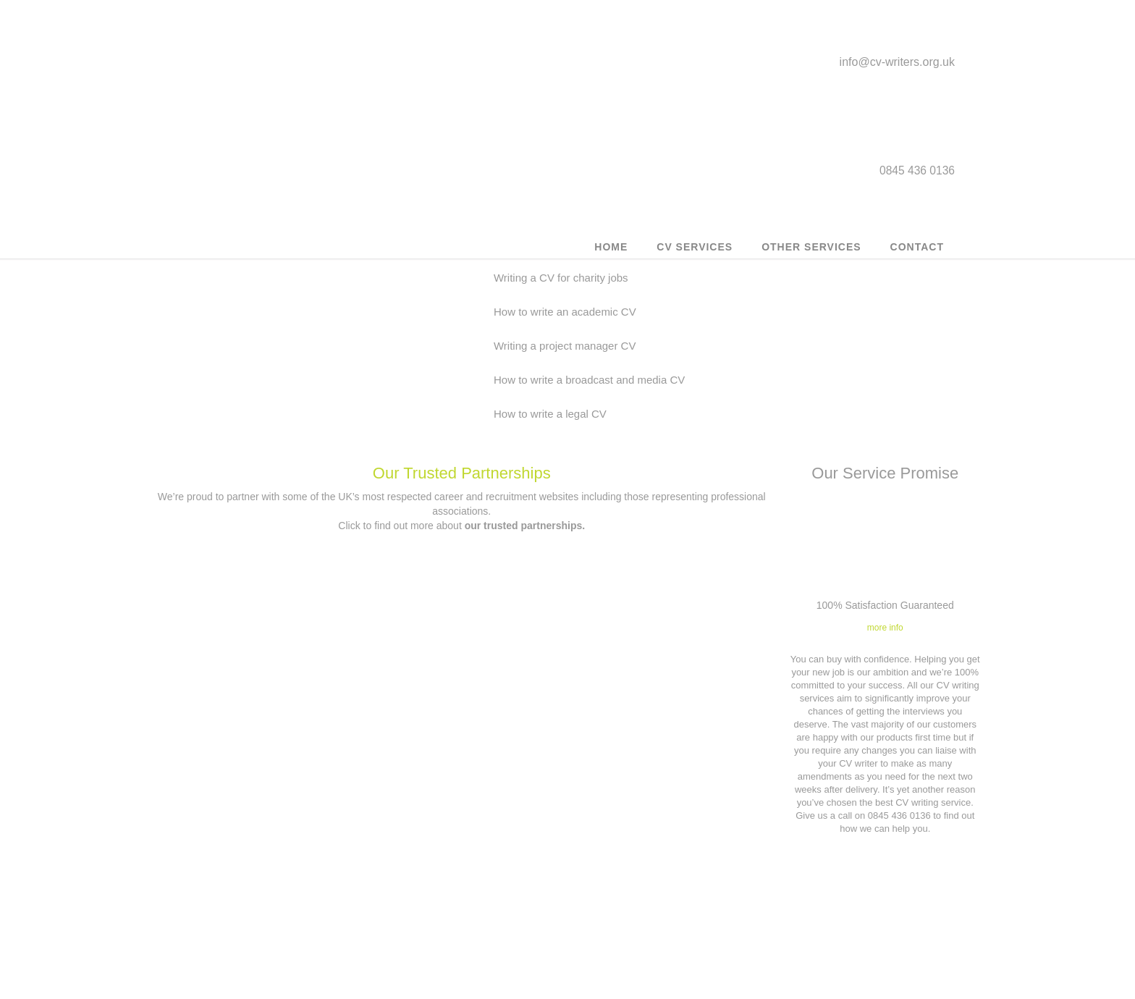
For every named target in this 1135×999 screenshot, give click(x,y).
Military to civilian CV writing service (250, 943)
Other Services (811, 257)
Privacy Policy (671, 892)
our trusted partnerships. (525, 402)
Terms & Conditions (671, 867)
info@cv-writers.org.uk (897, 68)
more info (885, 504)
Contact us (460, 883)
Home (611, 257)
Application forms (671, 943)
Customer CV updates (249, 867)
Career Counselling (249, 968)
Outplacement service (249, 892)
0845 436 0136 (470, 922)
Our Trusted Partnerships (462, 349)
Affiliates (671, 917)
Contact (917, 257)
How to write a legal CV (793, 280)
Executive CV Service (250, 917)
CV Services (695, 257)
